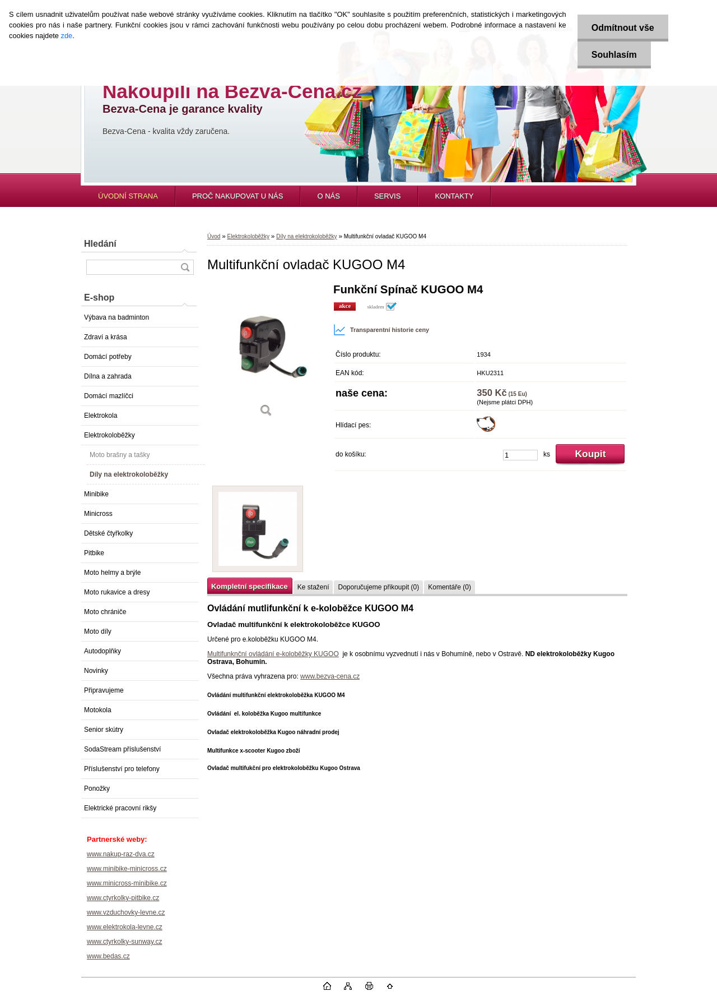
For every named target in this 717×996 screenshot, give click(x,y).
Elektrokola (100, 415)
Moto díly (97, 631)
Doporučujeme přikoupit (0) (378, 587)
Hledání (100, 243)
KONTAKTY (454, 196)
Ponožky (97, 788)
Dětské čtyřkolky (108, 533)
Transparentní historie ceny (381, 330)
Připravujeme (104, 690)
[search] (184, 267)
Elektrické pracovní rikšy (120, 808)
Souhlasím (614, 54)
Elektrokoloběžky (109, 435)
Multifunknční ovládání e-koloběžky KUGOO (273, 654)
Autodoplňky (102, 651)
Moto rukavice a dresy (117, 592)
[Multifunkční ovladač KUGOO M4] (266, 354)
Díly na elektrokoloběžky (129, 474)
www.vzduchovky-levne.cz (126, 912)
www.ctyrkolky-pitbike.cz (123, 898)
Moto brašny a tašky (120, 455)
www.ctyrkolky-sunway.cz (124, 942)
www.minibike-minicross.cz (127, 869)
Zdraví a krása (105, 337)
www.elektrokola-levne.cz (124, 927)
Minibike (96, 494)
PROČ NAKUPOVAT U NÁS (237, 196)
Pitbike (94, 553)
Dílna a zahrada (108, 376)
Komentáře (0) (449, 587)
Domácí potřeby (108, 357)
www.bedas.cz (108, 956)
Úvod (213, 236)
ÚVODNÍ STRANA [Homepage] (128, 196)
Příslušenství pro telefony (122, 769)
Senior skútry (103, 730)
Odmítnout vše (623, 28)
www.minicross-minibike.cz (127, 883)
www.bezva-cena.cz (330, 676)
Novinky (96, 671)
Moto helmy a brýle (112, 573)
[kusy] (520, 455)
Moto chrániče (105, 612)
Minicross (98, 514)
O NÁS (328, 196)
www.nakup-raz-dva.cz (121, 854)
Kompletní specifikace (249, 586)
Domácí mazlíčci (108, 396)
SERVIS (387, 196)
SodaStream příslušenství (122, 749)
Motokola (97, 710)
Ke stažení (313, 587)
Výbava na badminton (116, 317)
